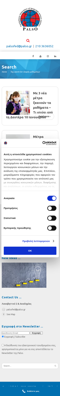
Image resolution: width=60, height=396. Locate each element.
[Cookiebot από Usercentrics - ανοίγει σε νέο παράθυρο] (42, 143)
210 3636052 (44, 46)
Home (4, 72)
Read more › (44, 116)
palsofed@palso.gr (19, 46)
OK (30, 250)
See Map (8, 314)
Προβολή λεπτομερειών (36, 241)
